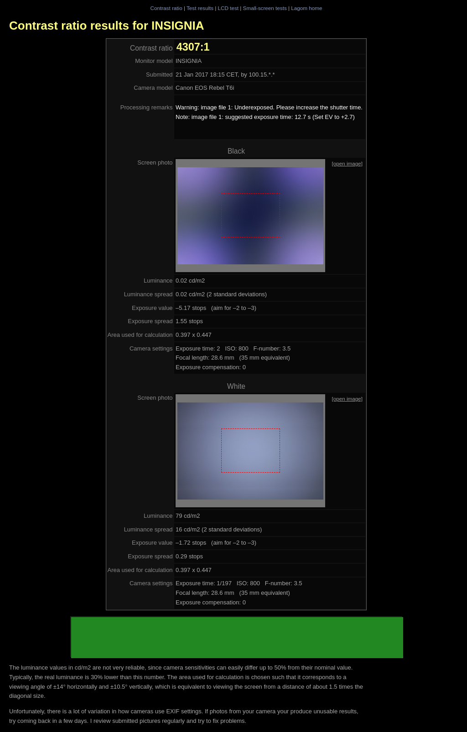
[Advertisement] (237, 637)
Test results (200, 8)
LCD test (228, 8)
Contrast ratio (166, 8)
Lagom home (306, 8)
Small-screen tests (265, 8)
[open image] (347, 163)
